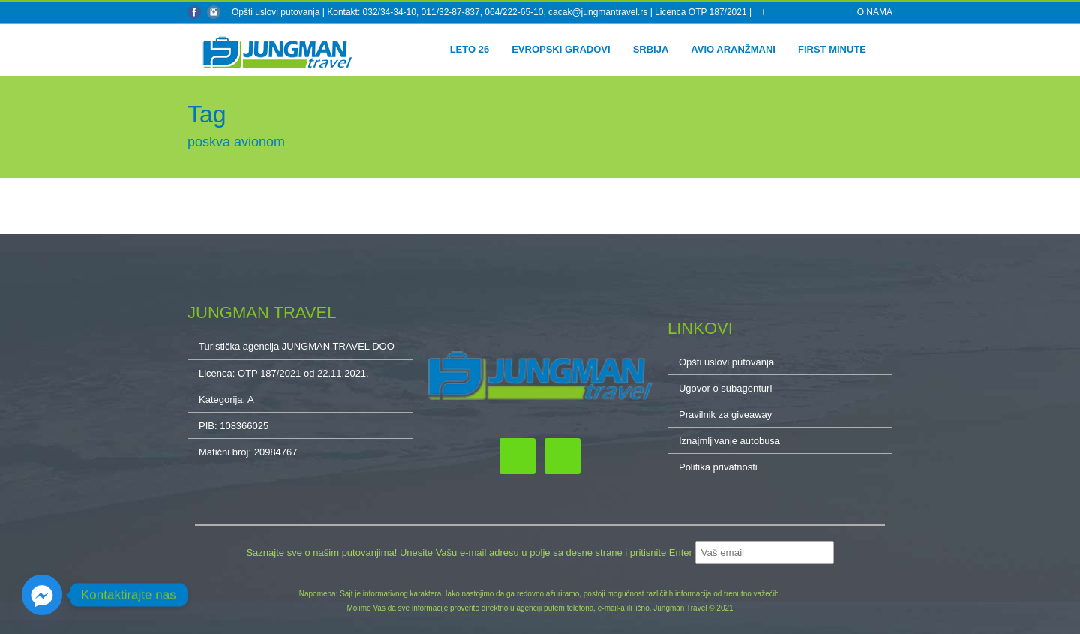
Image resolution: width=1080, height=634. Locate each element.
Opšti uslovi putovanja (276, 12)
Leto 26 (470, 49)
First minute (832, 49)
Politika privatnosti (718, 467)
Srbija (651, 49)
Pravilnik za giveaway (725, 414)
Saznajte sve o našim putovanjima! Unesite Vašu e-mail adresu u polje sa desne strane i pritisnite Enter (470, 552)
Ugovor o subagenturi (725, 388)
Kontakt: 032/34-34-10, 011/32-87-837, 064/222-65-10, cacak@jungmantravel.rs (488, 12)
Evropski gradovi (561, 49)
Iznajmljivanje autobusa (729, 440)
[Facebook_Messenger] (42, 595)
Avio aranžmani (733, 49)
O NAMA (874, 12)
